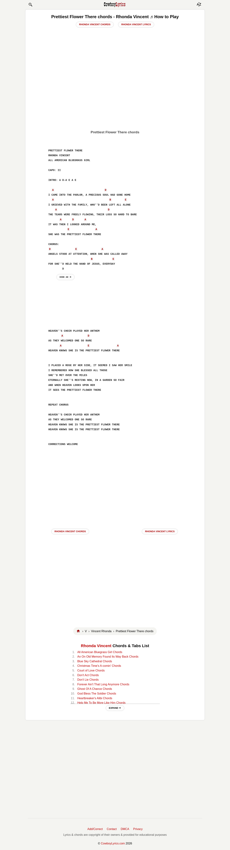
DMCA (125, 829)
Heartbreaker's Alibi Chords (94, 698)
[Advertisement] (115, 102)
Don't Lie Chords (88, 679)
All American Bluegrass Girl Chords (99, 652)
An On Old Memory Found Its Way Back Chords (107, 656)
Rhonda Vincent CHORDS (70, 531)
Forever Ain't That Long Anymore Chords (103, 684)
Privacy (137, 829)
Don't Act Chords (88, 675)
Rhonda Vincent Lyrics (136, 24)
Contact (112, 829)
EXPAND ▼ (115, 708)
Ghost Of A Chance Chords (94, 688)
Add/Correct (95, 829)
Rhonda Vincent (96, 646)
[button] (30, 4)
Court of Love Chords (91, 670)
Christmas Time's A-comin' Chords (99, 665)
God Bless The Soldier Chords (96, 693)
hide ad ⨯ (65, 277)
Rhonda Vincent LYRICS (160, 531)
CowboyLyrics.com (113, 843)
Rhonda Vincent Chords (94, 24)
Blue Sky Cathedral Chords (94, 661)
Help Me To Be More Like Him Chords (101, 702)
